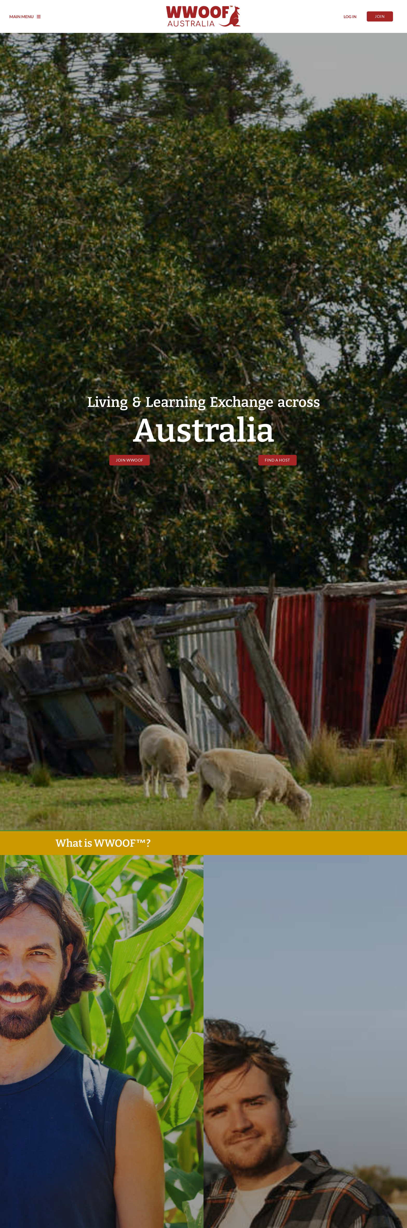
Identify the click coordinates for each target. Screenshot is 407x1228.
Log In (350, 16)
